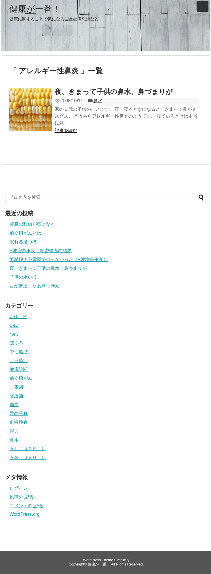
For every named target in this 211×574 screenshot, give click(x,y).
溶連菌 (16, 395)
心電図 (16, 387)
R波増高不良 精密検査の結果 (41, 250)
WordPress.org (25, 514)
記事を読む (66, 130)
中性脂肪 (19, 351)
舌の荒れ (19, 413)
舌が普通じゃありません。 (37, 285)
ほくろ (16, 343)
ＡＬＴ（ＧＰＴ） (28, 448)
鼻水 (97, 100)
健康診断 (19, 369)
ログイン (19, 488)
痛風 (14, 404)
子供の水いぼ (23, 277)
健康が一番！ (35, 9)
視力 (14, 431)
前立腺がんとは (25, 233)
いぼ (14, 325)
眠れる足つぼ (23, 241)
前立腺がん (21, 378)
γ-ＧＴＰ (18, 316)
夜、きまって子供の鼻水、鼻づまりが (114, 91)
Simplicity (121, 560)
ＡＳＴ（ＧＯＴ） (28, 457)
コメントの (26, 505)
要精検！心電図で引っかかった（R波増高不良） (59, 259)
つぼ (14, 334)
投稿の (22, 496)
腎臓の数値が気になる (32, 224)
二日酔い (19, 360)
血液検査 (19, 422)
